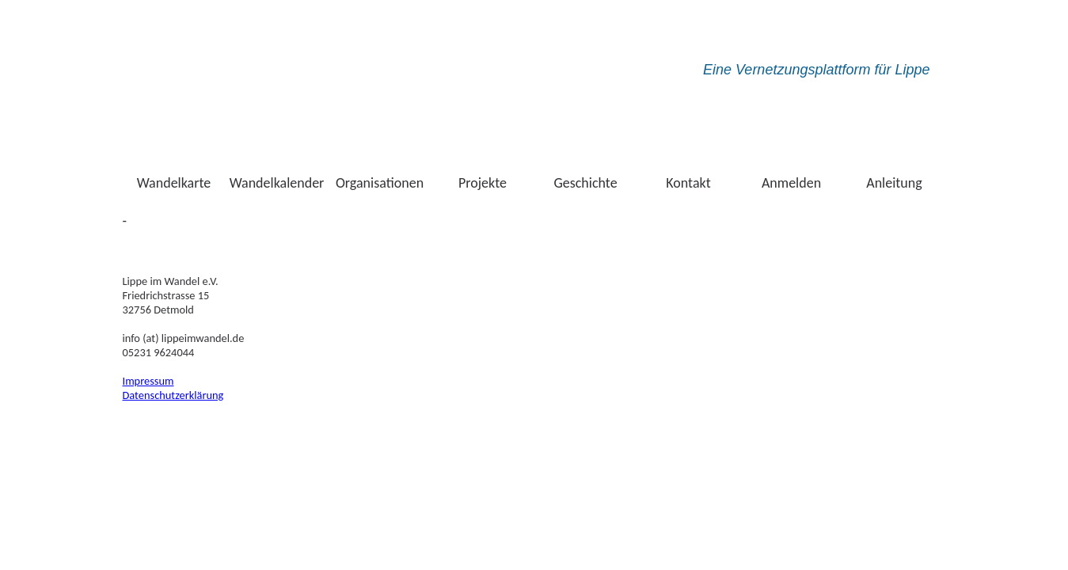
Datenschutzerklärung (173, 395)
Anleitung (894, 183)
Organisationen (380, 183)
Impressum (148, 381)
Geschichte (585, 183)
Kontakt (688, 183)
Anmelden (791, 183)
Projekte (482, 183)
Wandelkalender (277, 183)
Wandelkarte (174, 183)
